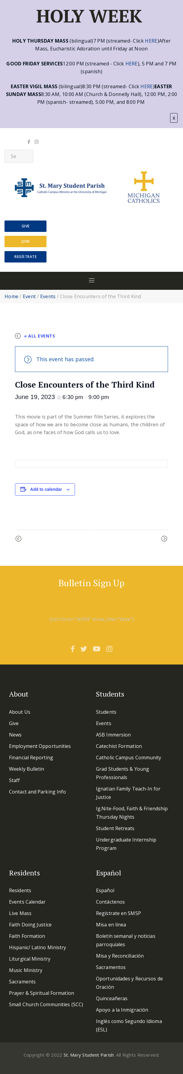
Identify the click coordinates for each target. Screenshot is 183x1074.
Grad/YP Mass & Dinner (49, 539)
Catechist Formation (119, 746)
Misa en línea (111, 924)
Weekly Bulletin (26, 769)
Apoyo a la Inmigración (122, 1009)
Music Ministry (25, 970)
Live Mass (20, 913)
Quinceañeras (112, 998)
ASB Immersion (113, 734)
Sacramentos (111, 967)
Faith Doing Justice (30, 924)
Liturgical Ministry (29, 959)
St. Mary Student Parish (89, 1055)
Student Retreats (115, 828)
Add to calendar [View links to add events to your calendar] (46, 489)
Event (29, 296)
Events (48, 296)
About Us (19, 712)
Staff (14, 780)
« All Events (39, 336)
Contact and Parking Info (37, 791)
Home (11, 296)
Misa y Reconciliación (120, 955)
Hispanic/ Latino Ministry (37, 947)
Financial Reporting (31, 757)
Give (26, 226)
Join (26, 241)
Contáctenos (110, 901)
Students (106, 712)
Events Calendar (27, 901)
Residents (20, 890)
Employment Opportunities (40, 746)
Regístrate (25, 256)
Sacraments (22, 981)
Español (105, 890)
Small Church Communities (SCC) (46, 1004)
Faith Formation (27, 936)
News (15, 734)
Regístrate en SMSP (118, 913)
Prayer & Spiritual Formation (41, 993)
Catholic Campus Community (128, 757)
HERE (151, 41)
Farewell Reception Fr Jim (130, 539)
